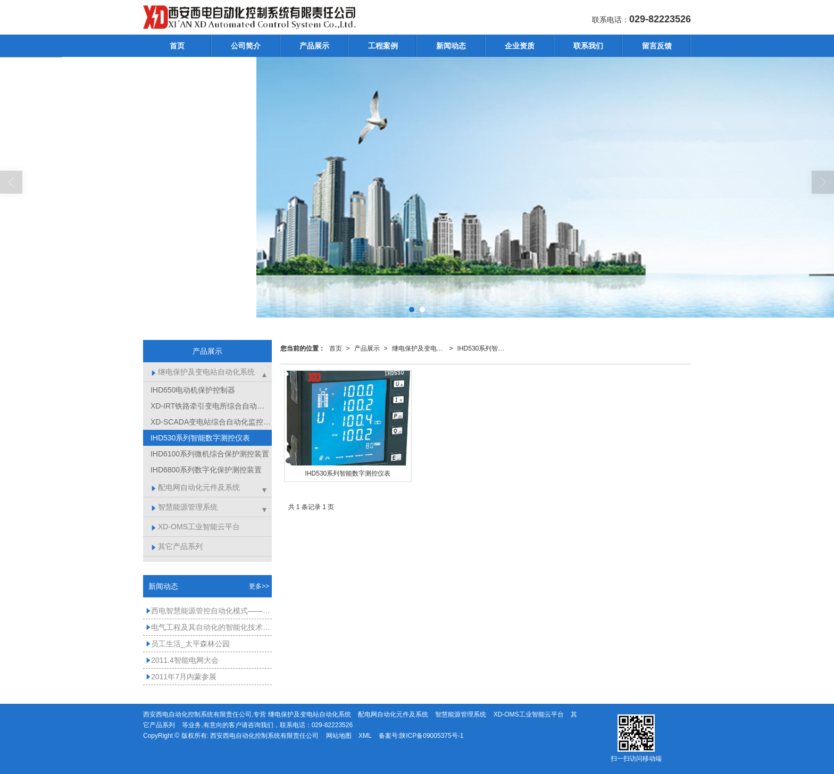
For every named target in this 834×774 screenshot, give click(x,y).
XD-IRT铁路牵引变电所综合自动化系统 (210, 406)
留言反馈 (657, 45)
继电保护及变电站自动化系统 (420, 348)
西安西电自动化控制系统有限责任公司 (264, 735)
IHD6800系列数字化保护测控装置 (205, 469)
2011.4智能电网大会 (182, 660)
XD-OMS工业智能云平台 (195, 526)
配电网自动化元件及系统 (195, 487)
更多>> (259, 586)
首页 (177, 45)
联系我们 (588, 45)
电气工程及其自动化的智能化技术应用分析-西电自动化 (209, 627)
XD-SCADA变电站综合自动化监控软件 (210, 422)
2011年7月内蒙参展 (181, 677)
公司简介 (246, 45)
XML (365, 735)
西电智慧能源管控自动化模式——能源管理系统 (209, 611)
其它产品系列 (177, 546)
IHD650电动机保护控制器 (191, 390)
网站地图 (339, 735)
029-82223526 (332, 725)
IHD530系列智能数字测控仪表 (486, 348)
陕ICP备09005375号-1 (431, 735)
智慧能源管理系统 (184, 507)
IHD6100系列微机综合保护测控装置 (208, 454)
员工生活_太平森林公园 (188, 644)
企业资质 (520, 45)
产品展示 (314, 45)
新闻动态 (451, 45)
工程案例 (383, 45)
